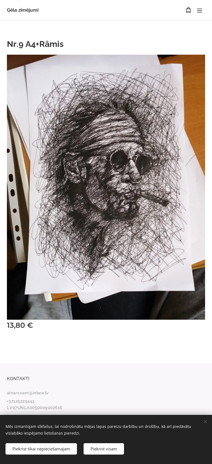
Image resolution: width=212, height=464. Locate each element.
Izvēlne (199, 10)
